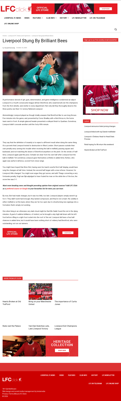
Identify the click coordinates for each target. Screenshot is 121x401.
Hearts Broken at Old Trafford (13, 301)
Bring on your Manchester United (40, 301)
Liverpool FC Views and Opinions (19, 36)
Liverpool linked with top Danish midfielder (100, 132)
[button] (115, 29)
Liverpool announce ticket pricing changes (99, 126)
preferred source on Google (17, 189)
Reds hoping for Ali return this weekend (99, 144)
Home (5, 36)
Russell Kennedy (10, 48)
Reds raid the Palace (9, 323)
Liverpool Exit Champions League (66, 323)
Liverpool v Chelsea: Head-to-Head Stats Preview (99, 138)
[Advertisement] (46, 134)
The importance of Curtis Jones (65, 301)
